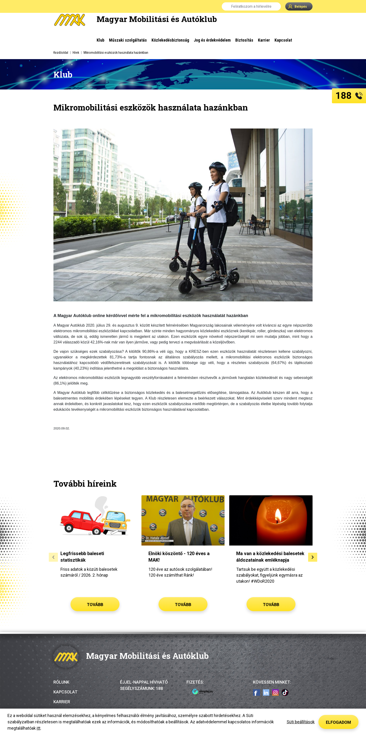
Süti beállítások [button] (301, 721)
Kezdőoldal (60, 52)
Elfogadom (338, 722)
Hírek (76, 52)
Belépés (297, 6)
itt (38, 728)
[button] (53, 557)
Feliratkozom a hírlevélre (251, 6)
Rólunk (61, 682)
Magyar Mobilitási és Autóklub (157, 19)
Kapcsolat (65, 691)
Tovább (95, 604)
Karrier (61, 701)
